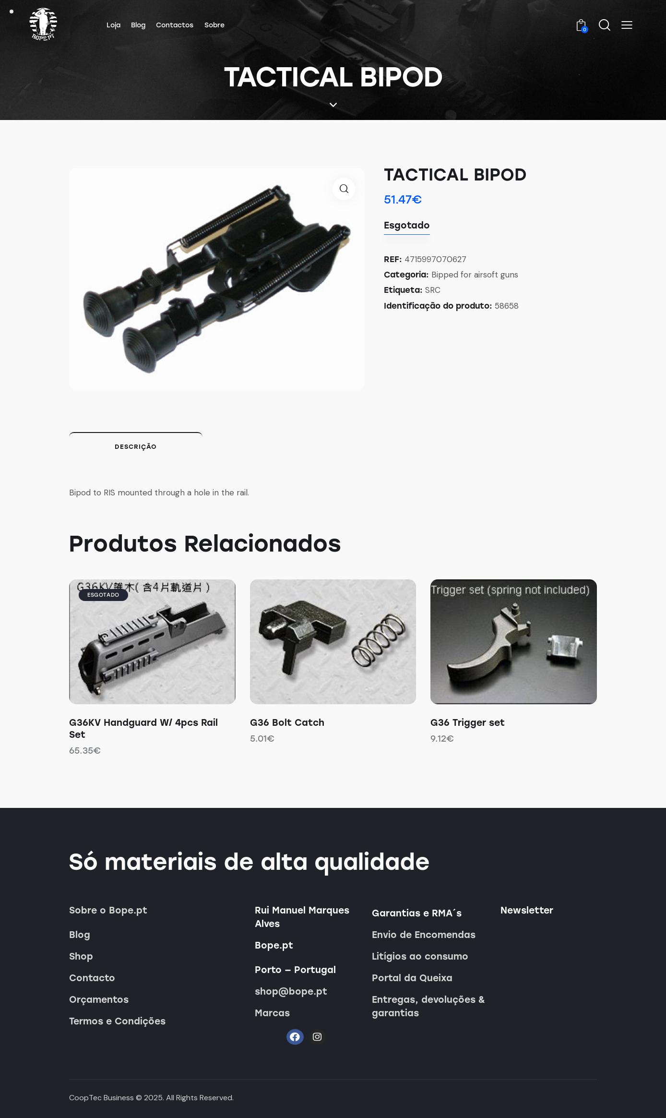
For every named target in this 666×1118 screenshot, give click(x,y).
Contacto (92, 978)
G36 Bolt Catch (287, 722)
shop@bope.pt (291, 991)
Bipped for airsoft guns (474, 274)
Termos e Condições (117, 1021)
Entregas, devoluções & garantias (428, 1006)
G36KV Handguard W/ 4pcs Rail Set (143, 728)
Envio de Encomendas (424, 934)
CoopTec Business (101, 1098)
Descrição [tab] (136, 446)
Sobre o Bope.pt (108, 910)
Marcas (272, 1013)
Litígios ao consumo (420, 956)
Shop (81, 956)
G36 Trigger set (467, 722)
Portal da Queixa (412, 978)
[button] (626, 25)
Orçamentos (99, 999)
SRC (432, 290)
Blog (79, 934)
